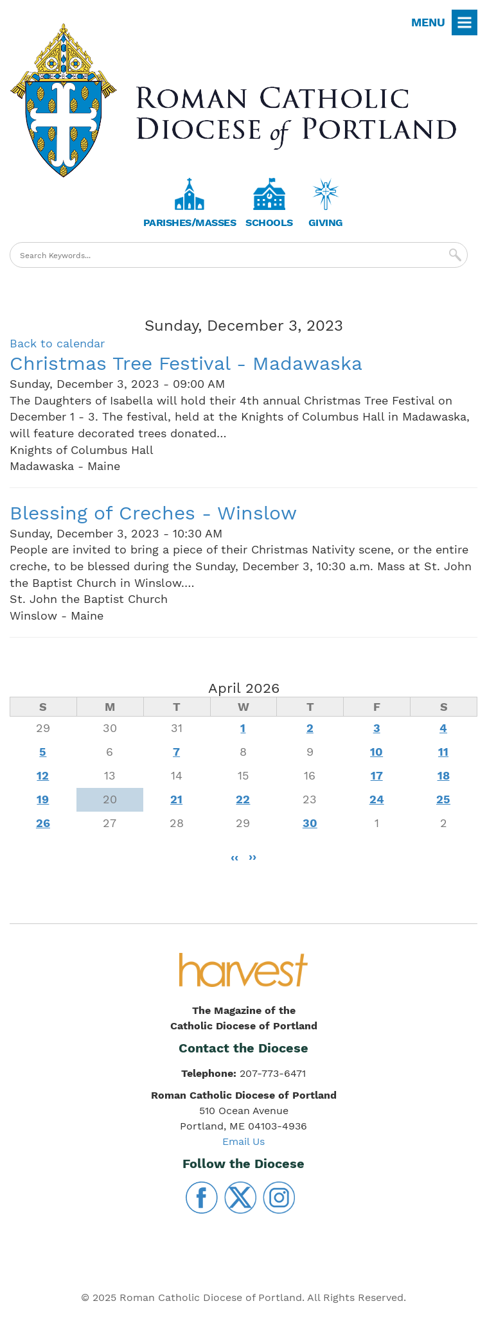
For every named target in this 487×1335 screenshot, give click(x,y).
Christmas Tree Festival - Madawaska (186, 363)
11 (443, 751)
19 (43, 799)
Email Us (243, 1141)
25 (443, 799)
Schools (269, 222)
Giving (326, 222)
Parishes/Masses (189, 222)
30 (310, 823)
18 (444, 775)
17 (377, 775)
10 (376, 751)
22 (243, 799)
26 (43, 823)
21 (176, 799)
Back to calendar (57, 343)
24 (376, 799)
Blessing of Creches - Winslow (153, 513)
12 (43, 775)
